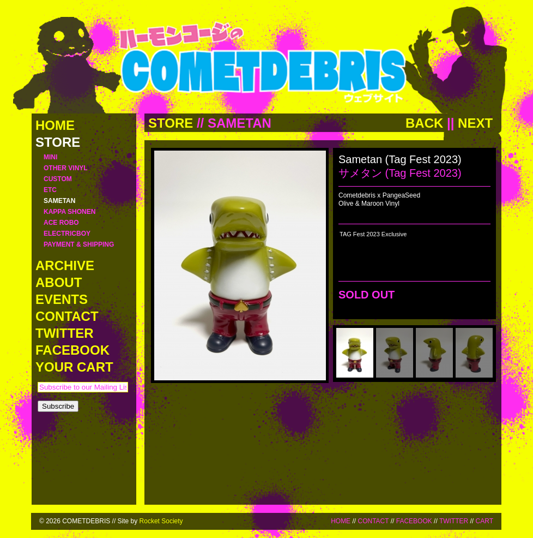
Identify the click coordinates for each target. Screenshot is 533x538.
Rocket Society (161, 521)
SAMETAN (239, 123)
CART (484, 521)
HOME (340, 521)
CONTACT (373, 521)
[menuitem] (354, 353)
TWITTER (453, 521)
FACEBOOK (414, 521)
